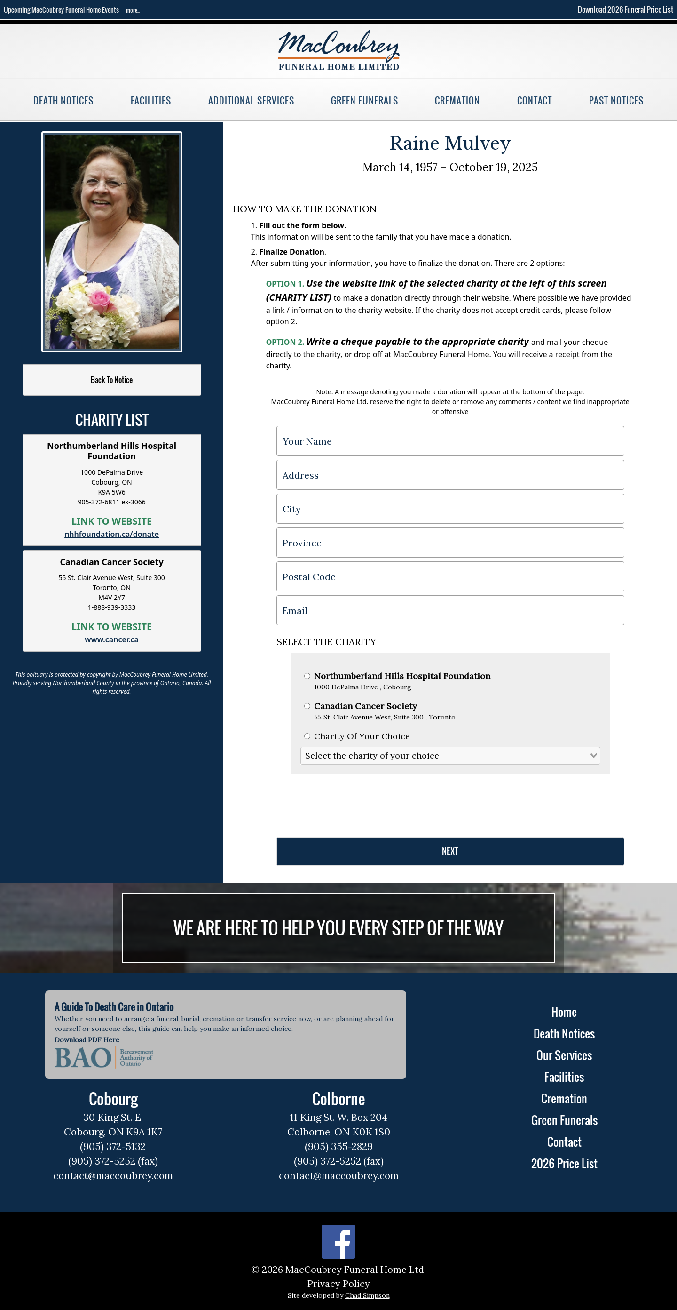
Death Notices (63, 100)
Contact (534, 100)
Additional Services (251, 100)
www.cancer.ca (112, 639)
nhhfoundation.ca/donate (111, 534)
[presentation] (347, 801)
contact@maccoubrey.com (113, 1175)
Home (564, 1011)
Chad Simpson (367, 1295)
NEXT (450, 851)
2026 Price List (564, 1163)
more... (133, 10)
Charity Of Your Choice (357, 736)
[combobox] (450, 755)
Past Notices (616, 100)
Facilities (151, 100)
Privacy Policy (338, 1283)
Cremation (457, 100)
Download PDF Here (87, 1040)
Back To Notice (112, 379)
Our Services (564, 1054)
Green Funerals (364, 100)
